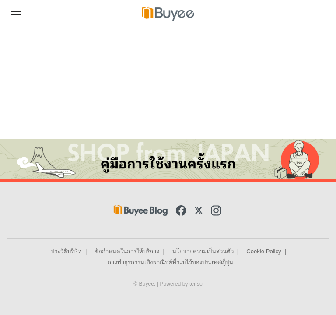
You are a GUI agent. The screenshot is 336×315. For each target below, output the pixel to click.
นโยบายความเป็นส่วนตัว (203, 251)
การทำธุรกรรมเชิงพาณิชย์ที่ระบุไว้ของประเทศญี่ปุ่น (170, 262)
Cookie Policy (263, 251)
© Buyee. (145, 284)
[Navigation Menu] (16, 14)
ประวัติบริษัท (66, 251)
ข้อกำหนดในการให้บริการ (126, 251)
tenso (196, 284)
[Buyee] (168, 13)
